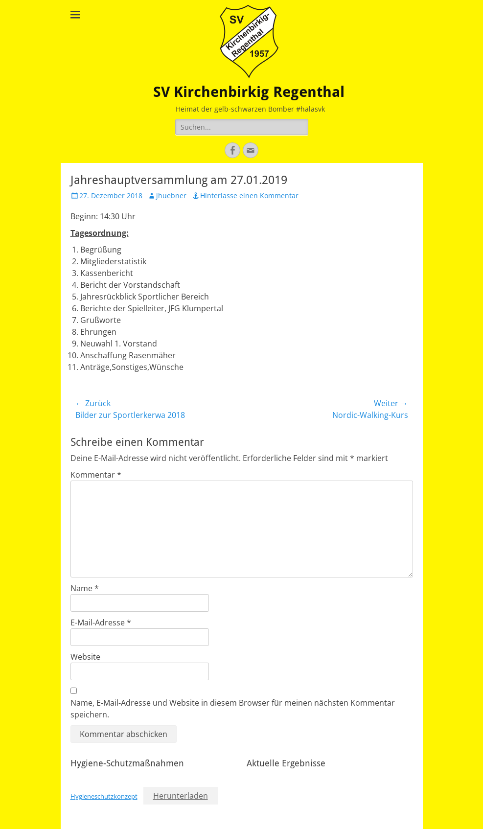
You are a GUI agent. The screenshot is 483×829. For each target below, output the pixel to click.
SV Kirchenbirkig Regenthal (249, 91)
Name (84, 588)
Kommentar (95, 474)
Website (85, 656)
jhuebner (171, 195)
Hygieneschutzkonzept (104, 796)
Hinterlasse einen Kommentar (249, 195)
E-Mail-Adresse (100, 622)
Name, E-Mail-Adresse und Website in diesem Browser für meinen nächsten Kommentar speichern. (232, 708)
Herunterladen (180, 795)
